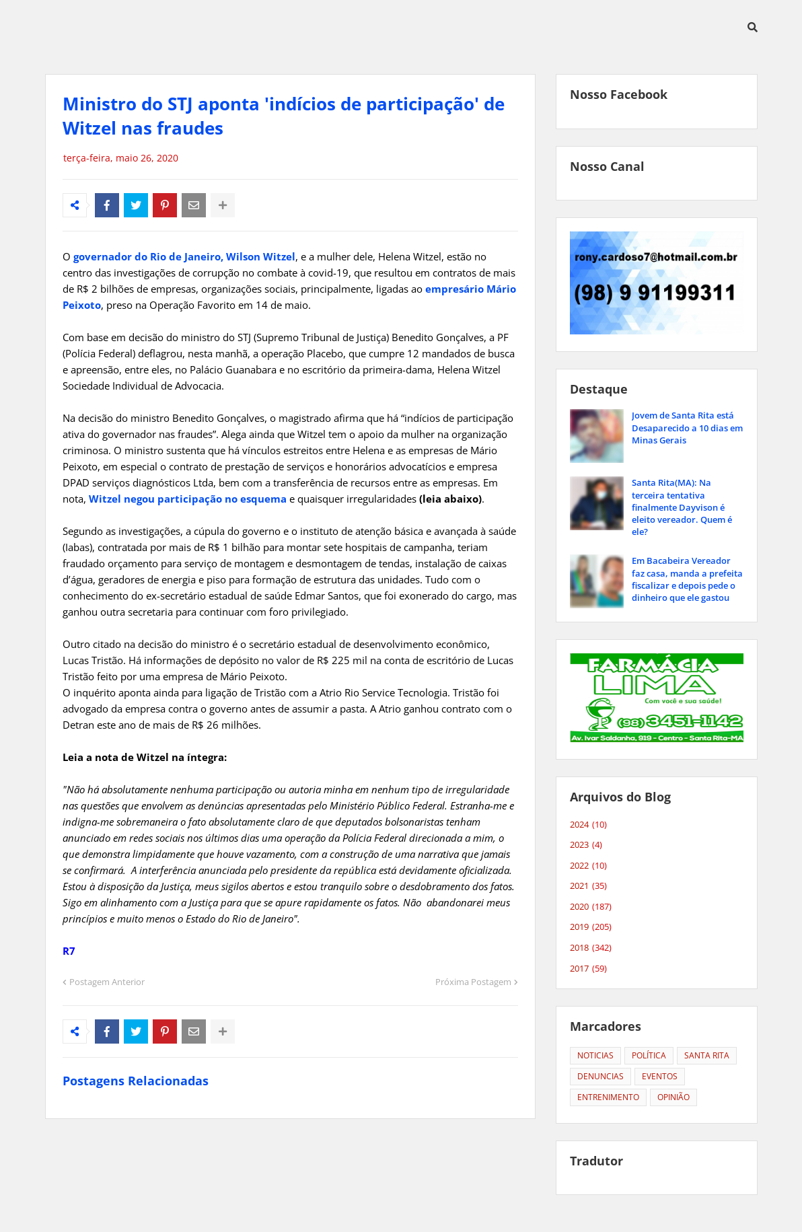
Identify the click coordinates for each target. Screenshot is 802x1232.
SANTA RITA (706, 1055)
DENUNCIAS (600, 1076)
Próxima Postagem (473, 982)
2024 (588, 825)
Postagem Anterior (107, 982)
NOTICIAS (595, 1055)
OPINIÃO (673, 1097)
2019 (591, 927)
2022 (588, 866)
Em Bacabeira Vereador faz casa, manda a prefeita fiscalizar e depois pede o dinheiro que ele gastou (687, 579)
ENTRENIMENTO (608, 1097)
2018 (591, 948)
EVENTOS (660, 1076)
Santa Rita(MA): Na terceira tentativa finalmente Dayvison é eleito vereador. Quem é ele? (682, 507)
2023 (586, 845)
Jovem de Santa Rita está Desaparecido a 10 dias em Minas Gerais (687, 427)
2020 (591, 907)
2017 (588, 969)
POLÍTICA (649, 1055)
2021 (588, 886)
